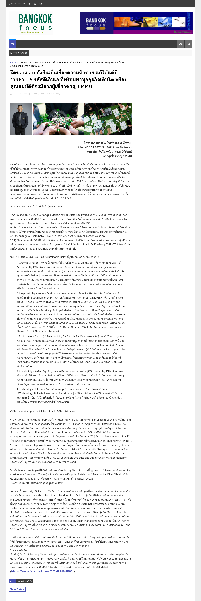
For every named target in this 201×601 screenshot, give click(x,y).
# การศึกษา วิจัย (25, 581)
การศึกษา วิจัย (25, 62)
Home (13, 62)
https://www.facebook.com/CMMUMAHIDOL (42, 571)
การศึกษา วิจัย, (53, 93)
